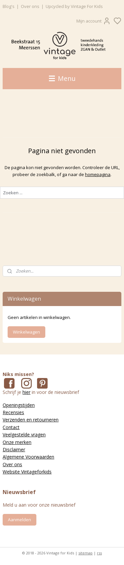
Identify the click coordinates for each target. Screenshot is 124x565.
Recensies (13, 412)
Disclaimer (14, 449)
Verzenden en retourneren (31, 419)
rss (99, 552)
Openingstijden (19, 405)
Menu (62, 78)
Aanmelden (19, 520)
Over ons (30, 6)
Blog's (9, 6)
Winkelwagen (26, 332)
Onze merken (17, 442)
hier (26, 392)
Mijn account (93, 21)
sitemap (85, 552)
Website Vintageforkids (27, 472)
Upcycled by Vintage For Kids (74, 6)
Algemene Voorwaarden (28, 457)
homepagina (97, 174)
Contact (11, 427)
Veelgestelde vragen (24, 434)
